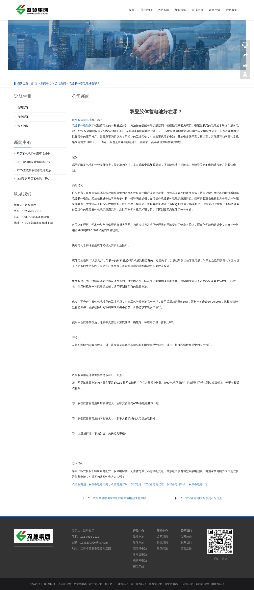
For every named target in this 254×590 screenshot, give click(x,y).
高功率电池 (140, 560)
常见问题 (23, 125)
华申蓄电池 (171, 583)
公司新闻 (60, 83)
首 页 (131, 10)
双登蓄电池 (79, 484)
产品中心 (138, 530)
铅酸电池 (138, 536)
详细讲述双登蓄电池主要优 (33, 178)
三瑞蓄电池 (186, 583)
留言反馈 (214, 10)
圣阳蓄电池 (64, 583)
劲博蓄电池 (80, 583)
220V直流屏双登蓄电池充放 (34, 170)
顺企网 (109, 583)
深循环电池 (140, 548)
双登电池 (135, 484)
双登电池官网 (119, 484)
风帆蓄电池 (202, 583)
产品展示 (163, 10)
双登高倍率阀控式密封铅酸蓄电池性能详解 (119, 498)
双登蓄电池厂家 (198, 484)
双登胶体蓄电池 (81, 119)
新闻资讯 (180, 10)
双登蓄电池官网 (98, 484)
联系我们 (231, 10)
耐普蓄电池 (217, 583)
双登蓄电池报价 (176, 484)
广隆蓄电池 (121, 583)
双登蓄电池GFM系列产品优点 (203, 498)
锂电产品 (138, 566)
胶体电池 (138, 542)
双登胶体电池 (80, 125)
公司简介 (186, 536)
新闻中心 (46, 83)
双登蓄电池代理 (154, 484)
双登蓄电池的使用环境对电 (33, 153)
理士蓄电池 (95, 583)
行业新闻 (23, 116)
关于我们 (146, 10)
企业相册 (197, 10)
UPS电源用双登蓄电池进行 (33, 162)
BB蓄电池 (49, 583)
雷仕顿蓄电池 (138, 583)
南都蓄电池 (155, 583)
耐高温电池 (140, 554)
